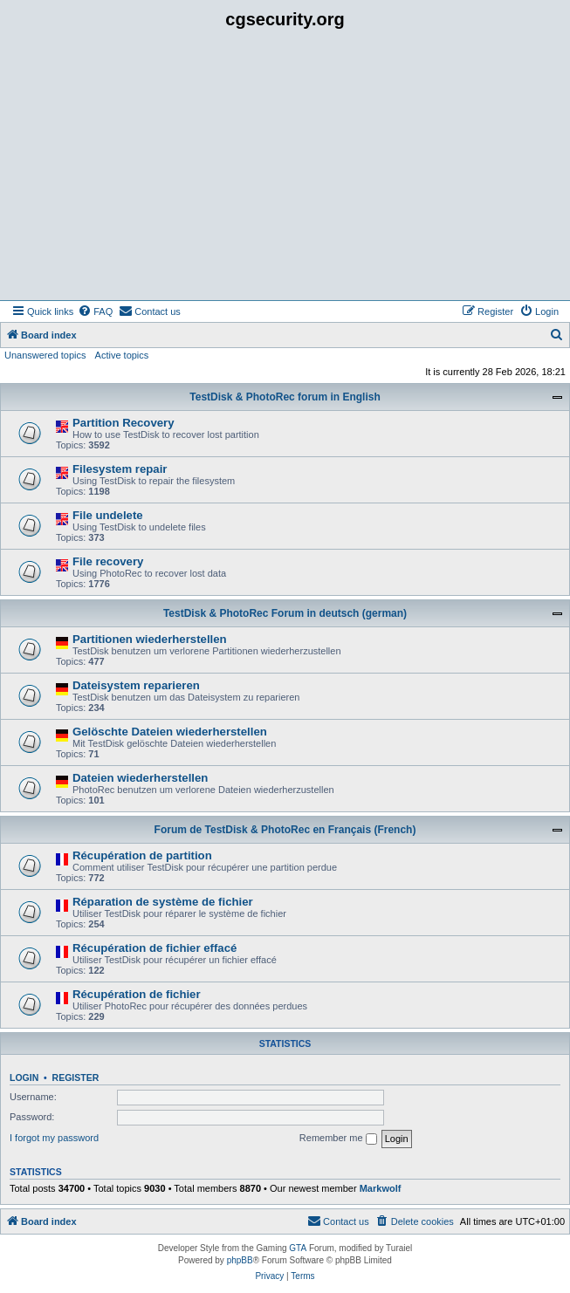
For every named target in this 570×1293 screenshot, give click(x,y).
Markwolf (381, 1188)
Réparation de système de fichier (162, 901)
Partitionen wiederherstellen (149, 639)
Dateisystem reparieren (136, 685)
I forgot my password (54, 1137)
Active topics (122, 355)
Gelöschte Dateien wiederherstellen (169, 731)
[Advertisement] (285, 169)
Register (76, 1077)
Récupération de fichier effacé (154, 947)
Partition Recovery (123, 422)
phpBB (240, 1260)
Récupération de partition (142, 855)
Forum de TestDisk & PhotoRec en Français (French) (285, 830)
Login (24, 1077)
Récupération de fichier (136, 994)
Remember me (338, 1138)
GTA (297, 1248)
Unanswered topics (45, 355)
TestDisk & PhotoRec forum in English (284, 397)
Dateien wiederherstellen (140, 777)
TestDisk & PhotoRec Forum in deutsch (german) (285, 613)
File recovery (107, 561)
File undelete (107, 515)
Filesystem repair (120, 468)
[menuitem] (95, 311)
